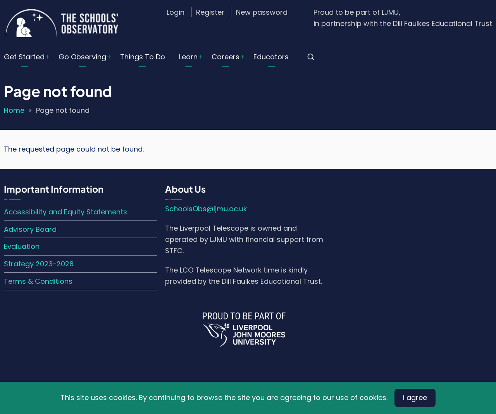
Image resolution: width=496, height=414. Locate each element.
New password (262, 12)
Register (210, 12)
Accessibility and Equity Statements (65, 212)
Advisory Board (30, 229)
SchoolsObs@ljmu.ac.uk (206, 209)
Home (14, 110)
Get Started (24, 57)
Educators (271, 57)
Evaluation (22, 246)
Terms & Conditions (38, 281)
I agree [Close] (415, 397)
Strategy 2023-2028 (39, 264)
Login (175, 12)
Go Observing (82, 57)
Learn (188, 57)
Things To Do (142, 57)
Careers (225, 57)
